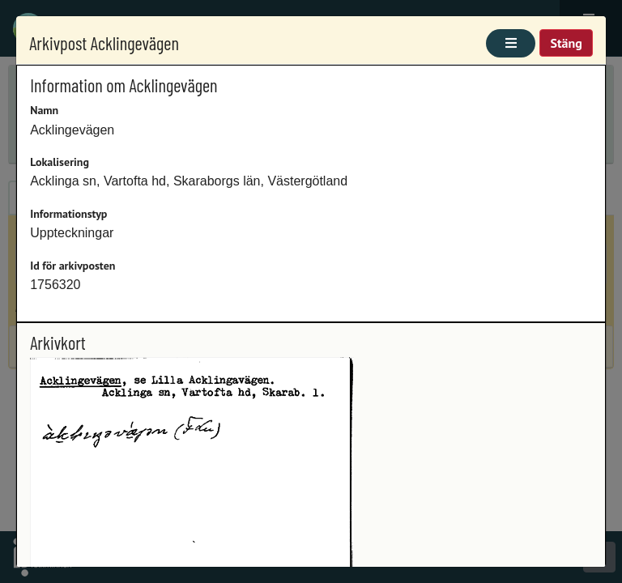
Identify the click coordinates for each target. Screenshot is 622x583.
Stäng (566, 43)
